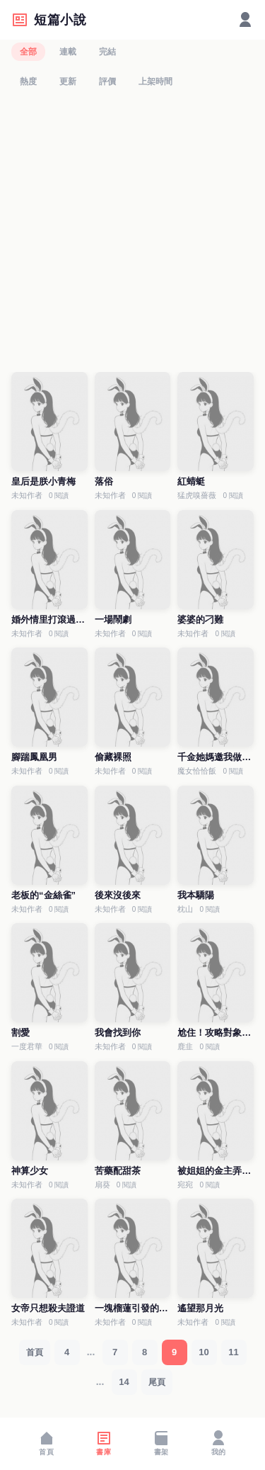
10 (203, 1352)
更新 (67, 81)
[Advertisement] (132, 233)
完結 (107, 52)
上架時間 (155, 81)
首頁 (34, 1352)
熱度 (28, 81)
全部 (28, 52)
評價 (107, 81)
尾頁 (156, 1382)
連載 (67, 52)
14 (124, 1381)
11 (233, 1352)
